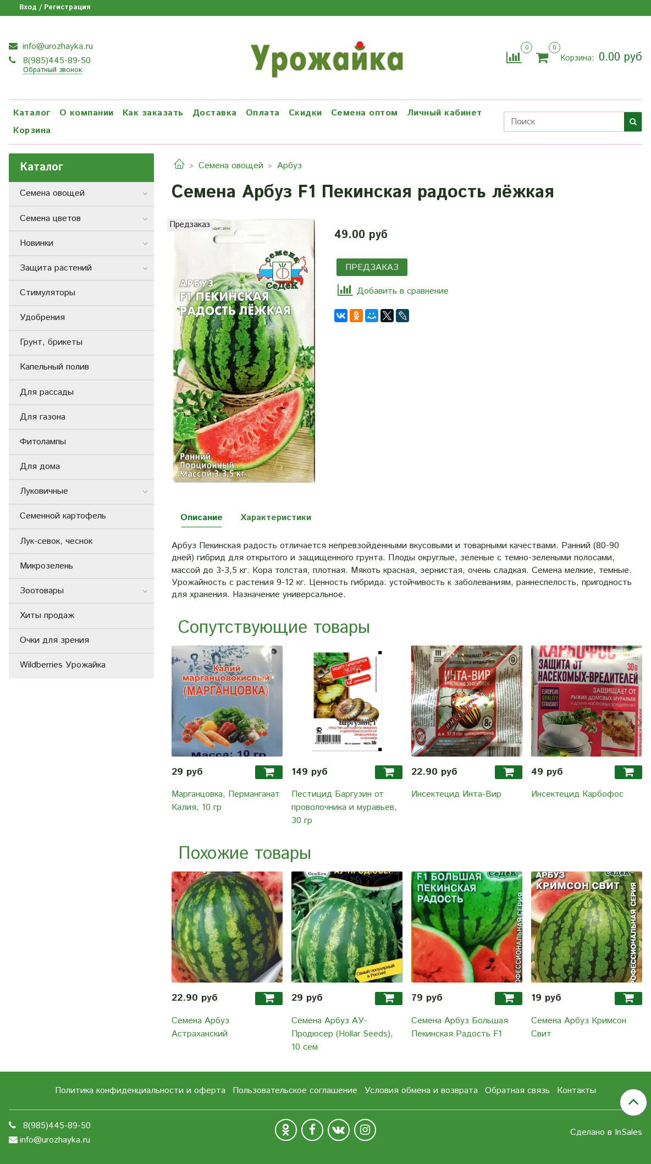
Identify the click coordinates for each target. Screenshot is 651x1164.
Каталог (32, 113)
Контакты (576, 1090)
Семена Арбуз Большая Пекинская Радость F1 (459, 1027)
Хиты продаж (47, 615)
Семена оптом (364, 113)
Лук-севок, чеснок (56, 541)
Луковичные (44, 491)
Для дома (40, 466)
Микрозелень (46, 566)
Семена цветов (50, 218)
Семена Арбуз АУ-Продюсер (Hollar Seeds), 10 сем (342, 1033)
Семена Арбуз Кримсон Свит (578, 1027)
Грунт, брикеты (51, 342)
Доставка (214, 113)
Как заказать (153, 113)
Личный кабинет (444, 113)
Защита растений (56, 268)
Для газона (42, 417)
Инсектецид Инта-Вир (456, 794)
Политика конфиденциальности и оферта (140, 1090)
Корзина (32, 130)
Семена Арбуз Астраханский (200, 1027)
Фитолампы (43, 441)
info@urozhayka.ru (56, 46)
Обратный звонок (52, 70)
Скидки (305, 113)
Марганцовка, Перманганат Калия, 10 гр (226, 801)
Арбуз (289, 165)
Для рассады (47, 392)
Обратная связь (517, 1090)
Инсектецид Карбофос (577, 794)
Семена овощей (230, 165)
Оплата (263, 113)
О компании (86, 113)
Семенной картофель (63, 516)
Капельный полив (54, 367)
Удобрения (42, 317)
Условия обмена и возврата (421, 1090)
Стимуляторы (47, 292)
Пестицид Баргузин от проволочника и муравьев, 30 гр (344, 807)
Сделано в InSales (606, 1132)
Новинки (36, 243)
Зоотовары (42, 590)
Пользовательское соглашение (295, 1090)
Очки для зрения (54, 640)
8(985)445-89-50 (55, 60)
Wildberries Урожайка (63, 665)
